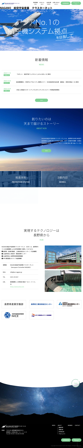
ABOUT (60, 425)
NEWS (53, 425)
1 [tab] (80, 40)
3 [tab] (80, 46)
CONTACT (77, 425)
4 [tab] (80, 49)
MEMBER (70, 425)
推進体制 (61, 427)
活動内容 (61, 429)
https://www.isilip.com (17, 288)
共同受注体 (61, 431)
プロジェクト (62, 434)
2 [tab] (80, 43)
